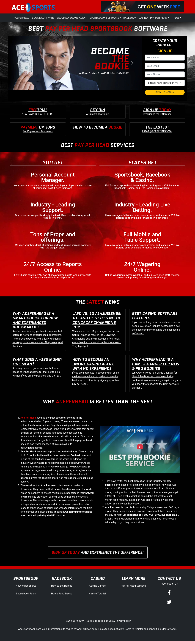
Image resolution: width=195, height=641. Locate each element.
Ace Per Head (28, 417)
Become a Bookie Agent (72, 17)
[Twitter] (169, 602)
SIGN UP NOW (164, 92)
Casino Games (97, 585)
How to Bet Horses (61, 585)
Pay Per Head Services (133, 585)
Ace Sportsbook (75, 620)
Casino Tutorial (97, 593)
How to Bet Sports (26, 585)
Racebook (129, 17)
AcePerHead (21, 17)
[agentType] (165, 83)
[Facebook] (169, 593)
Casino (143, 17)
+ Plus (175, 17)
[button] (18, 63)
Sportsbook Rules (26, 593)
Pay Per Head (158, 17)
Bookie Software (43, 17)
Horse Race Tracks (61, 593)
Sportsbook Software (104, 17)
